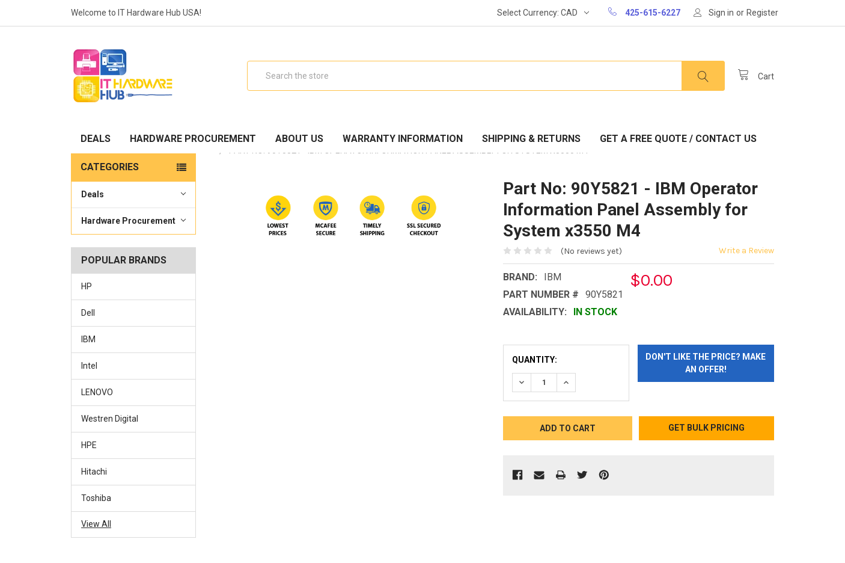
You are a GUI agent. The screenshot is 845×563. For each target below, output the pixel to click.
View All (96, 524)
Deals (96, 138)
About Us (299, 138)
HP (86, 286)
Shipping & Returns (531, 138)
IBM (88, 339)
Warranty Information (403, 138)
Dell (88, 313)
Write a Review (746, 250)
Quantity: (534, 360)
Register (762, 12)
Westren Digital (109, 418)
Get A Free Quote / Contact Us (678, 138)
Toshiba (96, 498)
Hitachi (94, 471)
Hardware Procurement (193, 138)
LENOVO (97, 392)
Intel (89, 366)
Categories (110, 167)
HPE (89, 445)
